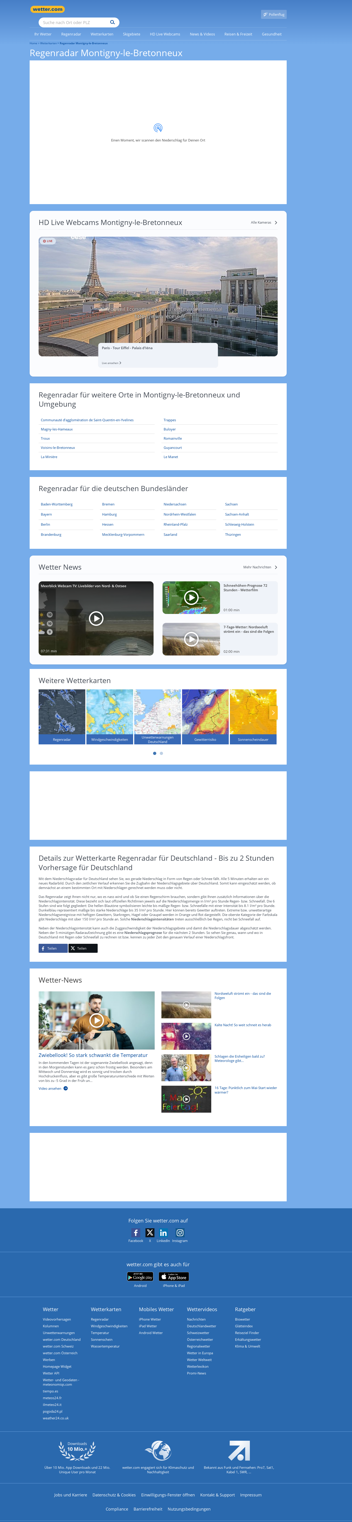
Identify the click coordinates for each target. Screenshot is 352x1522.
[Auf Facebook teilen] (53, 941)
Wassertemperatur (105, 1339)
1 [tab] (154, 747)
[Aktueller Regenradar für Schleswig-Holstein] (239, 518)
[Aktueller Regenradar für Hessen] (107, 518)
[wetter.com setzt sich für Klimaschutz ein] (158, 1454)
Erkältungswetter (248, 1333)
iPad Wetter (148, 1319)
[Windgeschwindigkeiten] (109, 710)
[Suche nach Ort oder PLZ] (112, 9)
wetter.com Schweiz (58, 1339)
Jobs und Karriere (70, 1488)
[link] (43, 28)
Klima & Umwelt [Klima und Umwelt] (247, 1339)
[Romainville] (219, 432)
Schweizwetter (198, 1326)
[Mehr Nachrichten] (260, 560)
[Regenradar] (62, 710)
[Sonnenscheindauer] (253, 710)
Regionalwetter (198, 1339)
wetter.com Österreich (60, 1346)
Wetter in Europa (200, 1346)
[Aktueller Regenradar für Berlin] (45, 518)
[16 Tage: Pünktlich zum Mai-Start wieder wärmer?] (218, 1095)
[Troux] (97, 432)
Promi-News (196, 1366)
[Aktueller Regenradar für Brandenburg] (51, 529)
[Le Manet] (219, 450)
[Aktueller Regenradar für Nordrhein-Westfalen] (180, 508)
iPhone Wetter (150, 1312)
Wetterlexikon (198, 1360)
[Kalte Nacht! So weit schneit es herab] (218, 1032)
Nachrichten (196, 1312)
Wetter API (51, 1366)
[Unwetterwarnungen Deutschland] (157, 710)
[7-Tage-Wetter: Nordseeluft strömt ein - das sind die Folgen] (220, 632)
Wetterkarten (48, 37)
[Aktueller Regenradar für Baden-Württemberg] (57, 498)
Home (33, 37)
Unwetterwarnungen (59, 1326)
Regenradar (100, 1312)
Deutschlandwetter (201, 1319)
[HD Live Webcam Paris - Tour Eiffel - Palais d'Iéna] (158, 290)
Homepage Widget (57, 1360)
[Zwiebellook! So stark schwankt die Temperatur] (93, 1037)
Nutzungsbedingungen (189, 1502)
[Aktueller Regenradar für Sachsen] (231, 498)
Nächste (273, 706)
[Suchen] (147, 9)
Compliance (117, 1502)
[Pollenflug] (274, 9)
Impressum (251, 1488)
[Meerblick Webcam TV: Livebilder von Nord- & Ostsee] (96, 612)
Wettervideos (202, 1302)
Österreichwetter (200, 1333)
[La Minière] (97, 450)
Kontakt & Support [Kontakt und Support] (217, 1488)
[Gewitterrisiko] (205, 710)
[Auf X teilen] (83, 941)
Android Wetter (151, 1326)
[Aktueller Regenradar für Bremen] (108, 498)
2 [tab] (161, 747)
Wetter (50, 1302)
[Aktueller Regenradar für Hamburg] (109, 508)
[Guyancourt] (219, 441)
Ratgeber (245, 1302)
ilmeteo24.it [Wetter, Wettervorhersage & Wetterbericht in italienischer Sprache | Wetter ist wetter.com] (52, 1398)
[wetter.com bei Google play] (140, 1273)
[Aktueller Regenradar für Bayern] (46, 508)
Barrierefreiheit (148, 1502)
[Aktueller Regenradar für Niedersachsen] (175, 498)
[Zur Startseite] (48, 9)
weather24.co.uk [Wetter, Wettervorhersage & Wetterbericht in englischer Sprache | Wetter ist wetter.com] (56, 1411)
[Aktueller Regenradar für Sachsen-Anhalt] (237, 508)
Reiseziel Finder (247, 1326)
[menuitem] (43, 27)
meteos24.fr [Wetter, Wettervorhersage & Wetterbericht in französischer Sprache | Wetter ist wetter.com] (52, 1391)
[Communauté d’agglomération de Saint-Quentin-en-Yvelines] (97, 413)
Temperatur (100, 1326)
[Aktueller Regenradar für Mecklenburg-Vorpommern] (123, 529)
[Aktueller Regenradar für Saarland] (170, 529)
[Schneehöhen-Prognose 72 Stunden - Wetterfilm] (220, 591)
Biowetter (242, 1312)
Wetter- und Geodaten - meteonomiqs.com (61, 1375)
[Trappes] (219, 413)
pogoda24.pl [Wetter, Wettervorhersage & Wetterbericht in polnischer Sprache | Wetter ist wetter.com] (52, 1405)
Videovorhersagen (57, 1312)
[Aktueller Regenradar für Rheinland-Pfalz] (176, 518)
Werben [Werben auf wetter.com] (49, 1353)
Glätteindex (244, 1319)
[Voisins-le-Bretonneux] (97, 441)
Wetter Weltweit (199, 1353)
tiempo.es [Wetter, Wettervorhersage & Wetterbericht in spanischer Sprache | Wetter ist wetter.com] (50, 1384)
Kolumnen (51, 1319)
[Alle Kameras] (264, 216)
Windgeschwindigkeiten (109, 1319)
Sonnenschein (101, 1333)
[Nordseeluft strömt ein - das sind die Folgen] (218, 1000)
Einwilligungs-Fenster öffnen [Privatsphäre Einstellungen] (168, 1488)
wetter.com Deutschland (62, 1333)
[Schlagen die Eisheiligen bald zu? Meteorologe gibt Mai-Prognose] (218, 1063)
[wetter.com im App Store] (174, 1273)
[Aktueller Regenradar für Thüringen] (233, 529)
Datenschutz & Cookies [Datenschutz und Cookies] (114, 1488)
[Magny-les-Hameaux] (97, 422)
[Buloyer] (219, 422)
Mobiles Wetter (156, 1302)
